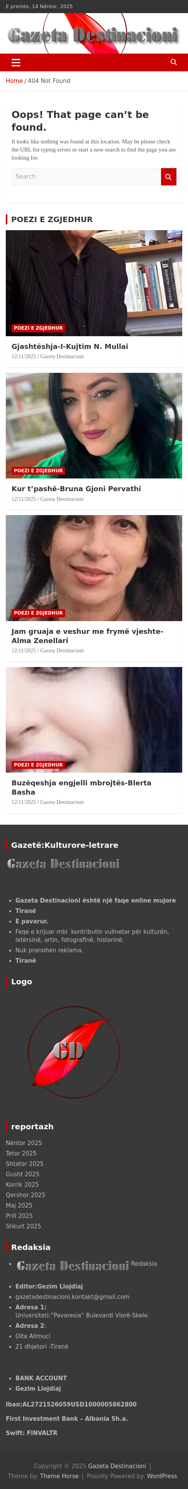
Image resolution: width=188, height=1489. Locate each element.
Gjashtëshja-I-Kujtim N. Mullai (71, 346)
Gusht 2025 (22, 1174)
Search (168, 176)
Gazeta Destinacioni (62, 356)
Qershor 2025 (25, 1195)
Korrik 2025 (22, 1184)
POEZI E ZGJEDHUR (52, 219)
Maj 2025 (19, 1205)
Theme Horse (59, 1476)
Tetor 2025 (21, 1153)
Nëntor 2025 (24, 1143)
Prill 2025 (19, 1216)
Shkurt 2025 (23, 1226)
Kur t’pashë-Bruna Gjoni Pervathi (77, 489)
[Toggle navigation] (16, 62)
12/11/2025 (24, 356)
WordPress (162, 1476)
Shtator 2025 (25, 1164)
